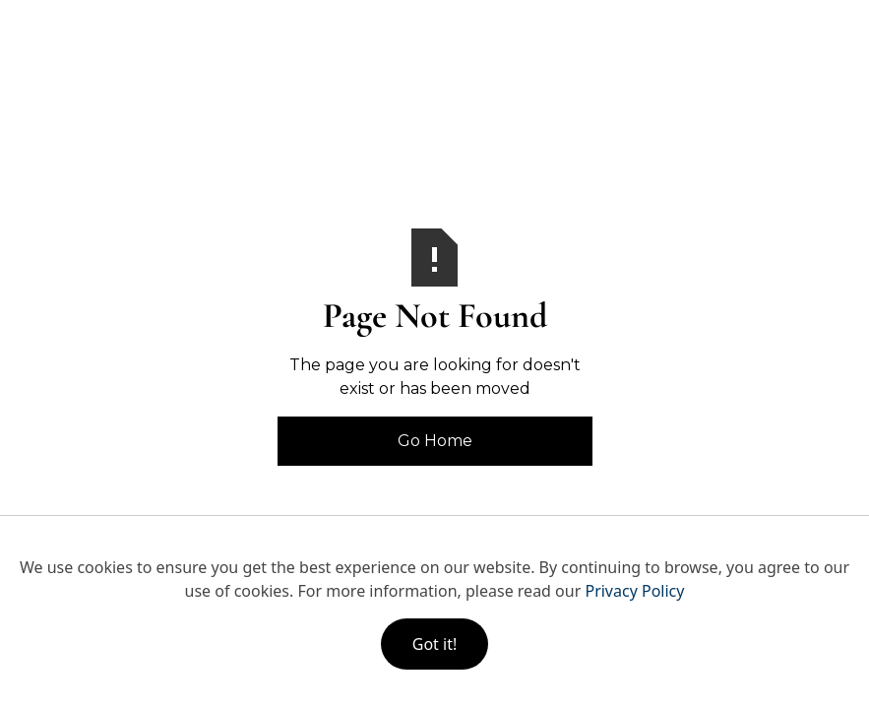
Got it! (434, 644)
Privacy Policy (634, 591)
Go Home (435, 440)
